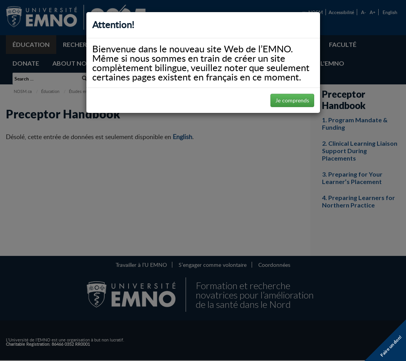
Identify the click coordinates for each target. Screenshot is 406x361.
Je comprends (292, 100)
